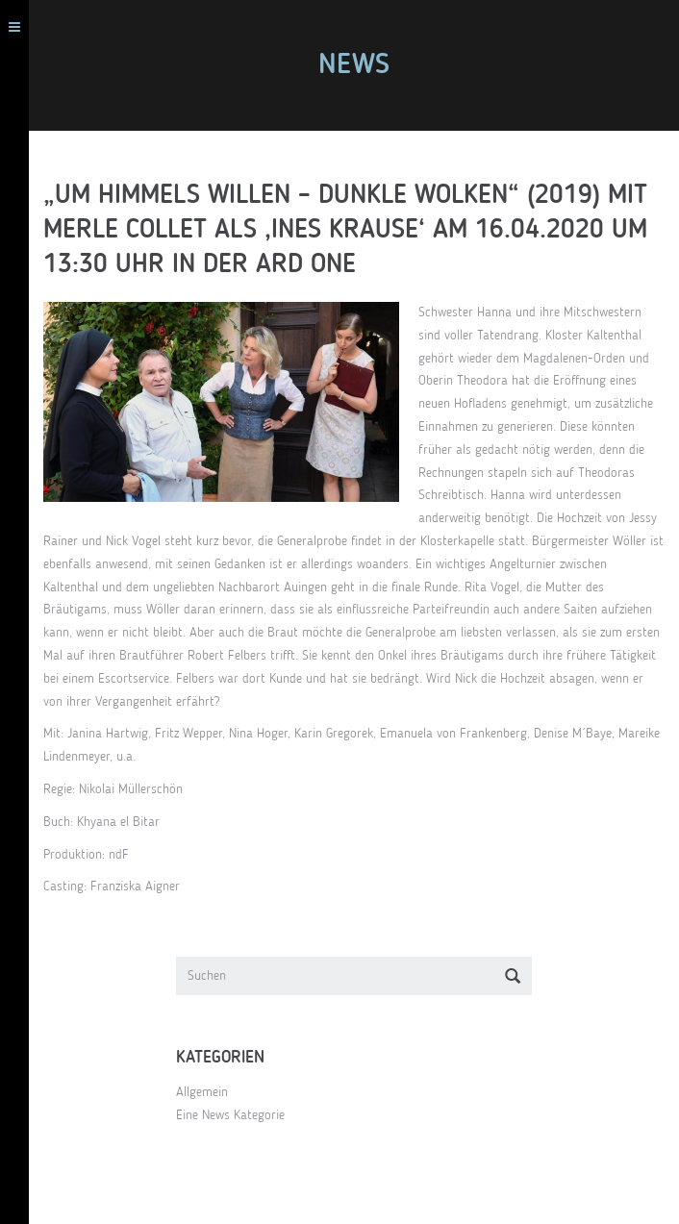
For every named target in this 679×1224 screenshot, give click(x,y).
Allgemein (202, 1092)
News (354, 65)
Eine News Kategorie (230, 1115)
